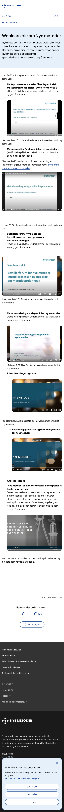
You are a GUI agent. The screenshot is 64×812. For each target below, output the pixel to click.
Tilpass (32, 801)
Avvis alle (32, 794)
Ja (27, 613)
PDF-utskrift (34, 624)
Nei (40, 613)
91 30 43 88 (7, 756)
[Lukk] (57, 763)
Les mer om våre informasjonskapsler (22, 778)
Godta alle (32, 786)
